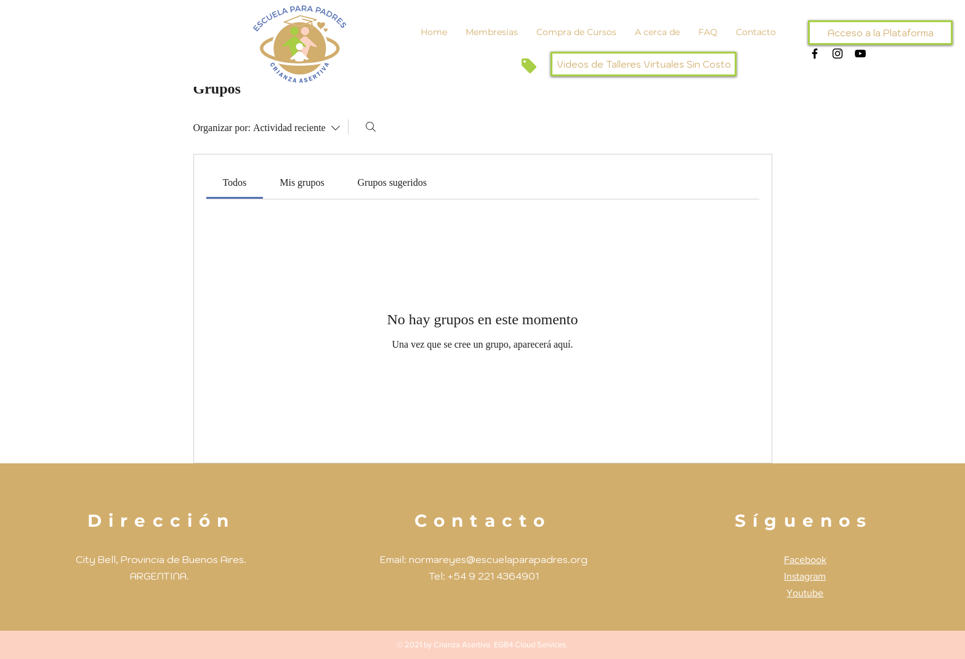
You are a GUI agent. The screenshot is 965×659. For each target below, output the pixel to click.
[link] (234, 182)
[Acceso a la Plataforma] (880, 32)
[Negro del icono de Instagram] (837, 53)
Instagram (805, 576)
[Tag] (529, 65)
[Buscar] (370, 126)
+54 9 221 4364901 (493, 576)
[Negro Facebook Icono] (815, 53)
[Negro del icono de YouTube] (860, 53)
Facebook (805, 559)
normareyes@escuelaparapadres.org (498, 559)
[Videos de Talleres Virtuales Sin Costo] (644, 64)
